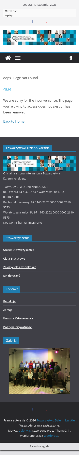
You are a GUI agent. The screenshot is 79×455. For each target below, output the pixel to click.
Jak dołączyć (11, 276)
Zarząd (8, 310)
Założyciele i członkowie (19, 267)
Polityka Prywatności (17, 327)
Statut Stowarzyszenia (18, 250)
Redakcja (9, 301)
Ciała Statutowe (14, 258)
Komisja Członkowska (18, 318)
